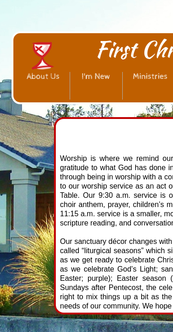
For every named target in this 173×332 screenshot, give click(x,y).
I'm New (96, 76)
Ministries (150, 76)
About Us (43, 76)
